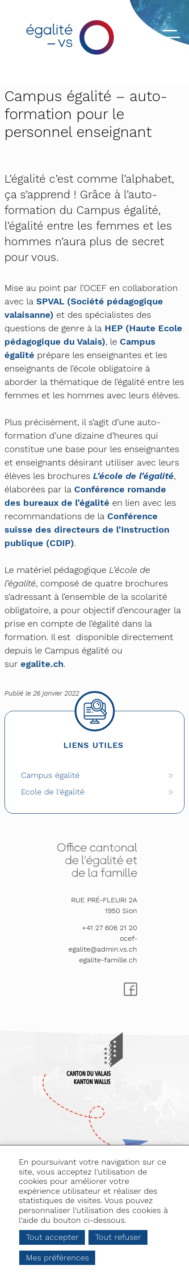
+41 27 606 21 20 (109, 927)
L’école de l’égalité (133, 475)
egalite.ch (42, 663)
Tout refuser (118, 1237)
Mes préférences (57, 1257)
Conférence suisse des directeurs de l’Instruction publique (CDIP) (86, 529)
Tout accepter (52, 1237)
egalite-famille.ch (108, 960)
